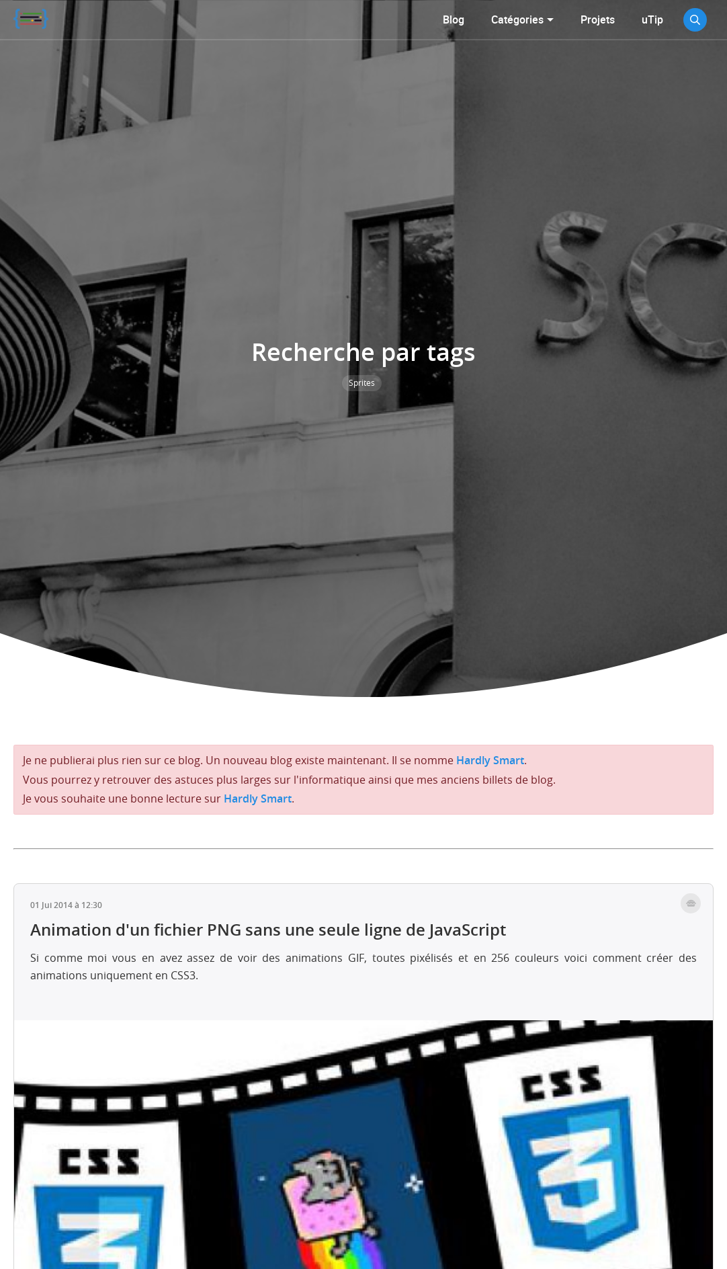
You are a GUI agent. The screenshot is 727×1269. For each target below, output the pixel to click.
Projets (598, 19)
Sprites (362, 382)
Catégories (517, 19)
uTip (652, 19)
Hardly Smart (490, 760)
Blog (453, 19)
